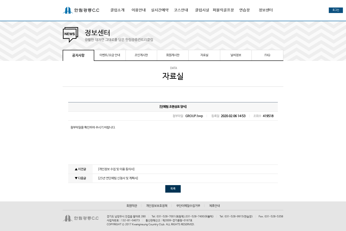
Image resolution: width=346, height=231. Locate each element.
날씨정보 (236, 55)
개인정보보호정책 (156, 206)
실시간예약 (160, 10)
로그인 (336, 10)
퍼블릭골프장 (223, 10)
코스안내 (181, 10)
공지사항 (78, 55)
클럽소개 (117, 10)
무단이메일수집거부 (188, 206)
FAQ (267, 55)
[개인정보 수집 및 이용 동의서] (116, 169)
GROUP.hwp (194, 116)
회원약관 (131, 206)
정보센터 (266, 10)
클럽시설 (202, 10)
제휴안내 (214, 206)
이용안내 (139, 10)
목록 (173, 188)
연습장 (244, 10)
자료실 (204, 55)
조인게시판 (141, 55)
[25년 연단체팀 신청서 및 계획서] (118, 178)
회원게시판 (172, 55)
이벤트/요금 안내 (110, 55)
